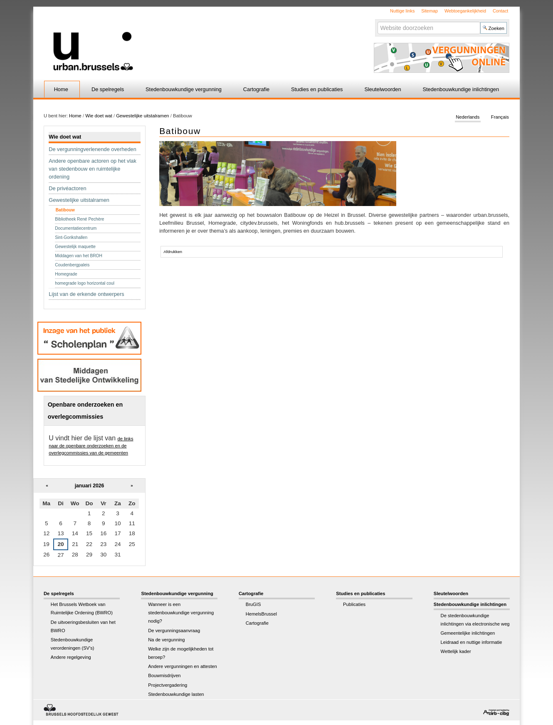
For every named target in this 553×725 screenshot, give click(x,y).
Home (61, 89)
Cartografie (256, 89)
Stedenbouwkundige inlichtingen (461, 89)
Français (500, 117)
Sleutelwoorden (382, 89)
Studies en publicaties (317, 89)
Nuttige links (402, 10)
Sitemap (429, 10)
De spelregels (107, 89)
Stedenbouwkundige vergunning (184, 89)
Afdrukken (172, 251)
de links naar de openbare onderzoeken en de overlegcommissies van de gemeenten (91, 445)
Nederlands (467, 117)
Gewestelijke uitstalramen (142, 115)
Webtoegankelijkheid (465, 10)
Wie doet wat (98, 115)
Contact (500, 10)
